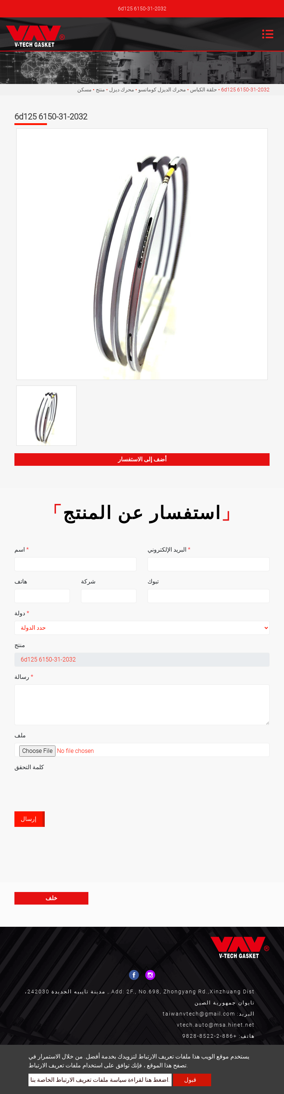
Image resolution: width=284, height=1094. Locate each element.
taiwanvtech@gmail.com (199, 1014)
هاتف (20, 581)
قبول (190, 1079)
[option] (142, 254)
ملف (20, 735)
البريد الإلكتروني (169, 549)
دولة (21, 613)
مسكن (84, 89)
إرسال (28, 818)
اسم (21, 549)
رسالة (23, 676)
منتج (100, 89)
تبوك (153, 581)
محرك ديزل (121, 89)
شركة (88, 581)
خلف (51, 898)
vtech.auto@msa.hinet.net (216, 1025)
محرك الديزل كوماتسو (162, 89)
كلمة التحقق (29, 767)
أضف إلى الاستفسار (142, 459)
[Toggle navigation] (267, 34)
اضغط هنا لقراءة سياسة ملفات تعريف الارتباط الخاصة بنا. (100, 1079)
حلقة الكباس (203, 89)
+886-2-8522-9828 (209, 1036)
